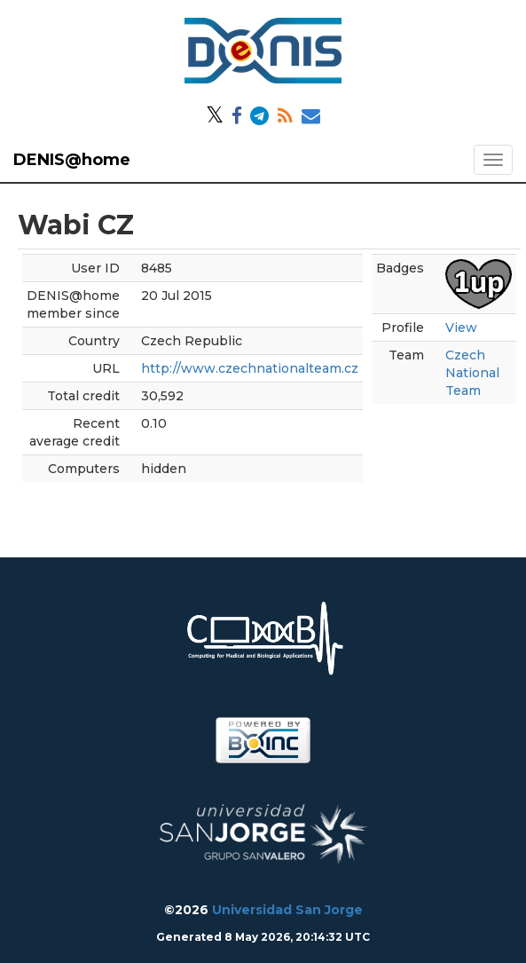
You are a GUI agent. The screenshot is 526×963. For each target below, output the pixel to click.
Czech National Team (472, 373)
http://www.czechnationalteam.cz (249, 368)
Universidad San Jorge (287, 910)
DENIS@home (71, 160)
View (461, 327)
